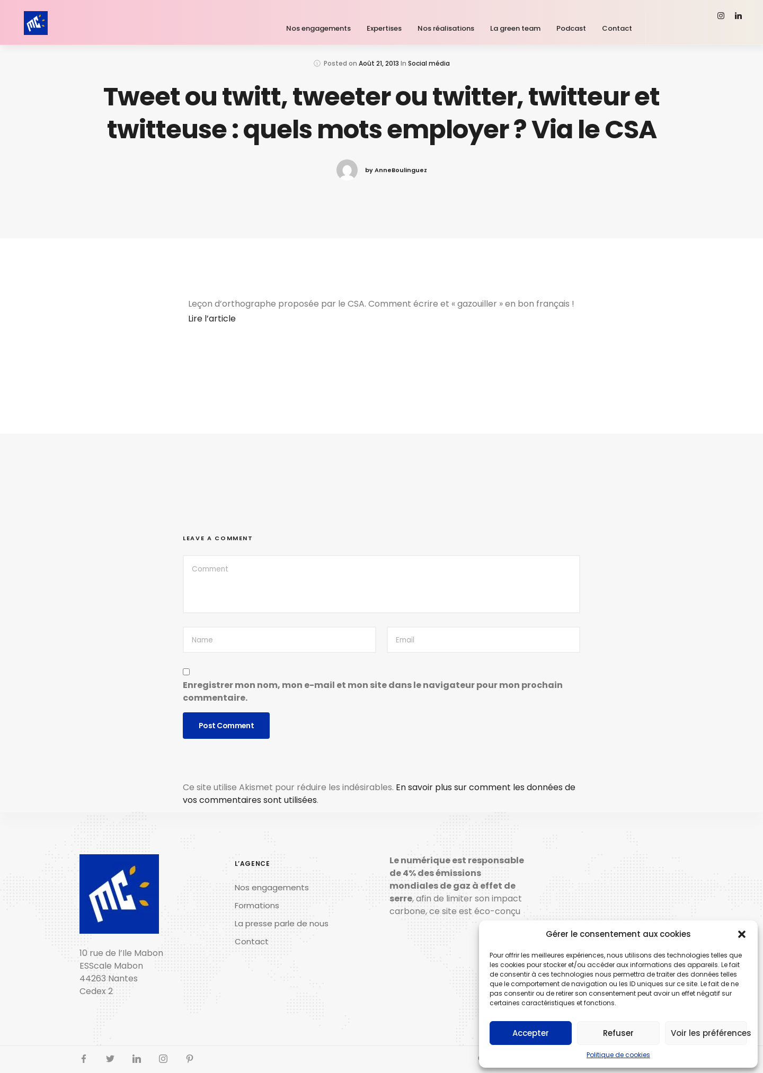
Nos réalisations (446, 28)
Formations (257, 905)
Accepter (530, 1033)
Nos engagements (318, 28)
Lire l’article (212, 318)
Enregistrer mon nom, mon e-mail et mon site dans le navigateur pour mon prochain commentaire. (373, 691)
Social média (429, 63)
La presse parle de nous (282, 923)
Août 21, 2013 (379, 63)
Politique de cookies (618, 1054)
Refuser (618, 1033)
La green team (515, 28)
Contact (617, 28)
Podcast (571, 28)
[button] (742, 934)
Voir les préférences (709, 1033)
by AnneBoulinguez (396, 170)
